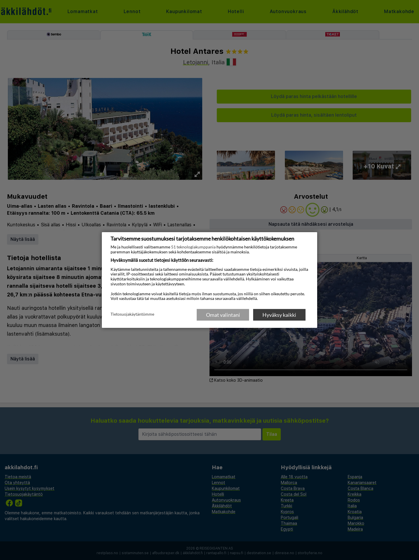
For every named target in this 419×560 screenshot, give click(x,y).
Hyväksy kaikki (279, 315)
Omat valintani (223, 315)
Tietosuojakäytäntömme (132, 314)
